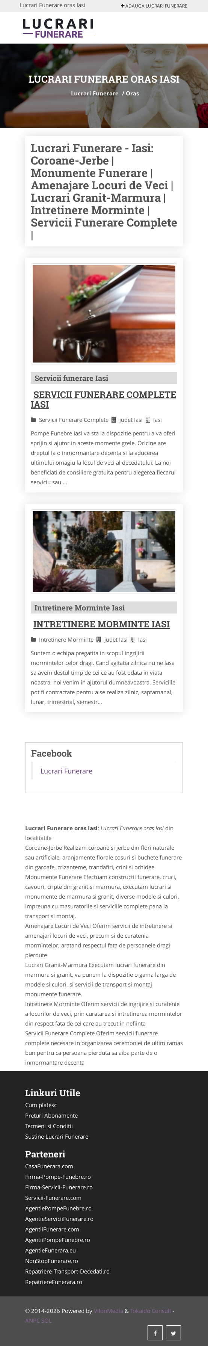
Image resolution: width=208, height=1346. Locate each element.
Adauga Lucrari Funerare (154, 6)
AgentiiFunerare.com (52, 1229)
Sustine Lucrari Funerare (56, 1136)
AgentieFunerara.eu (50, 1250)
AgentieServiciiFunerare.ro (59, 1218)
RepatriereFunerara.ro (53, 1281)
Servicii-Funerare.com (53, 1197)
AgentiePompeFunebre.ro (58, 1208)
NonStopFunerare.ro (51, 1260)
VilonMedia (108, 1310)
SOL (46, 1320)
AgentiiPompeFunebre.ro (57, 1239)
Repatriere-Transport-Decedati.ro (67, 1271)
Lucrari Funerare (95, 93)
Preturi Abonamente (51, 1115)
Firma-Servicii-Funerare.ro (59, 1187)
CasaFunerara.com (49, 1166)
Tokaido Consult (150, 1310)
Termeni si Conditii (49, 1125)
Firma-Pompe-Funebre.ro (58, 1176)
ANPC (32, 1320)
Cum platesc (41, 1104)
